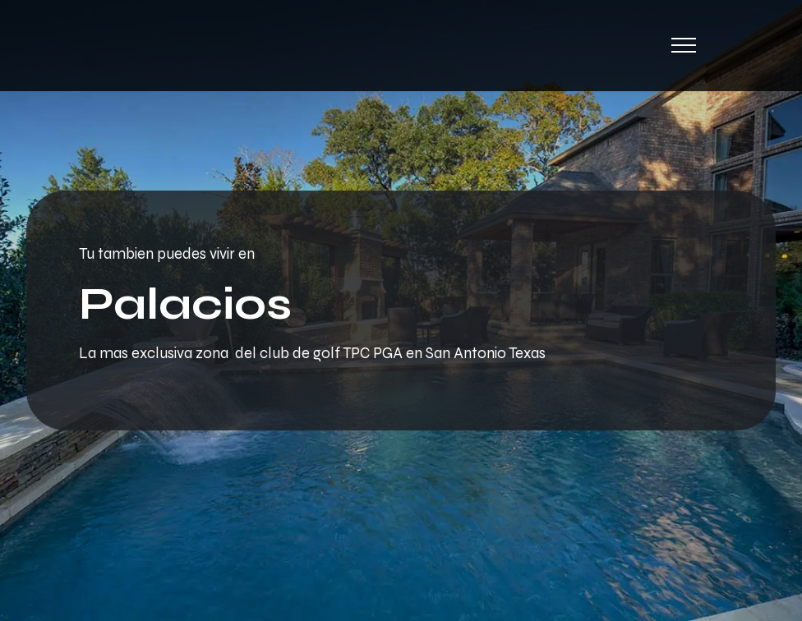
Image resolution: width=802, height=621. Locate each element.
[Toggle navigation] (684, 45)
